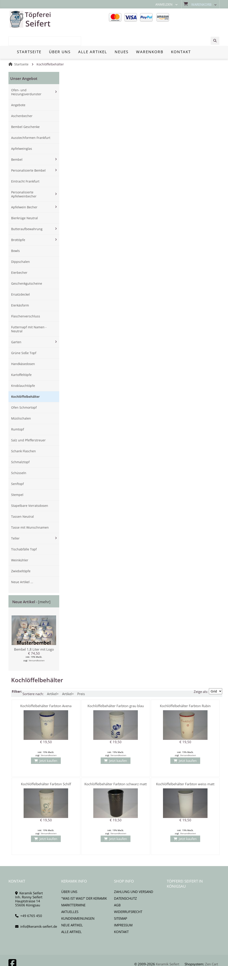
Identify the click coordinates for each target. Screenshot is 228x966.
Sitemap (120, 902)
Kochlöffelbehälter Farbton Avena (45, 690)
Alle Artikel (71, 916)
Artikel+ (53, 678)
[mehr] (44, 586)
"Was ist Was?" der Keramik (84, 882)
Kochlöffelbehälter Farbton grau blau (116, 690)
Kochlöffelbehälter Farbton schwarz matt (115, 768)
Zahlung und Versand (133, 876)
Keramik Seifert (167, 948)
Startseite (21, 48)
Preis (81, 678)
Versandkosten (37, 644)
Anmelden (164, 4)
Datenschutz (125, 882)
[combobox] (197, 19)
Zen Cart (211, 948)
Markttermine (73, 889)
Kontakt (121, 916)
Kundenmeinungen (77, 902)
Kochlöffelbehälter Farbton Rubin (185, 690)
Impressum (123, 909)
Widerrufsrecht (128, 896)
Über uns (69, 876)
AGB (117, 889)
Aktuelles (69, 896)
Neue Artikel (72, 909)
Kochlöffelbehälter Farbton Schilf (46, 768)
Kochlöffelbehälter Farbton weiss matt (185, 768)
